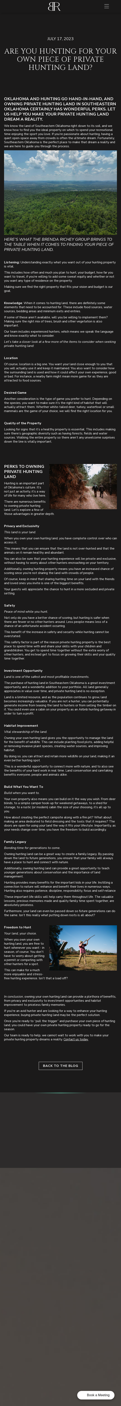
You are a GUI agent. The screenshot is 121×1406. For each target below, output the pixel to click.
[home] (54, 6)
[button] (106, 6)
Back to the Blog (60, 1066)
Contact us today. (76, 1039)
